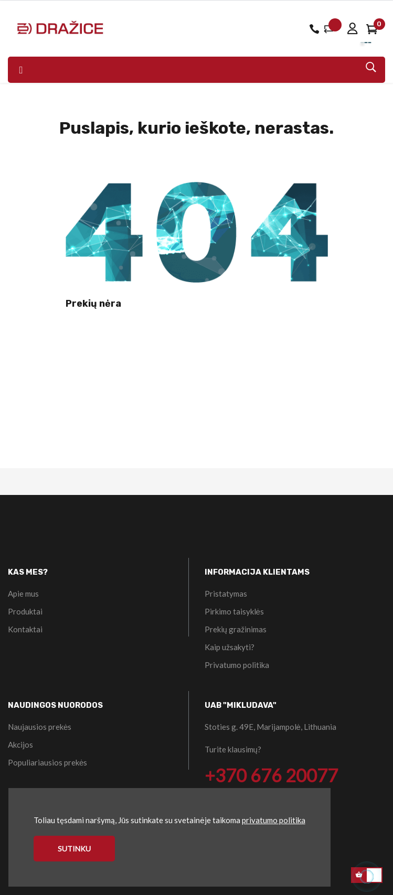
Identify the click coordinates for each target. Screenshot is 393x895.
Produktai (25, 611)
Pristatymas (226, 593)
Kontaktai (25, 629)
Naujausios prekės (39, 726)
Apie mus (23, 593)
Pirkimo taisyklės (234, 611)
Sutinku (74, 848)
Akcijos (20, 744)
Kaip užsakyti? (229, 647)
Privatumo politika (237, 665)
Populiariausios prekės (47, 762)
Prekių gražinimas (236, 629)
